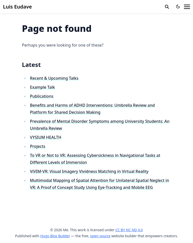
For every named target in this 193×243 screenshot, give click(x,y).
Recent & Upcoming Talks (54, 78)
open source (100, 235)
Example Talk (42, 87)
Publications (41, 96)
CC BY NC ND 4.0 (129, 229)
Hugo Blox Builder (55, 235)
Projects (37, 146)
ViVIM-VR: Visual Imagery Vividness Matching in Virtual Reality (89, 171)
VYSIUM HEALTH (45, 137)
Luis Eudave (17, 6)
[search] (167, 7)
